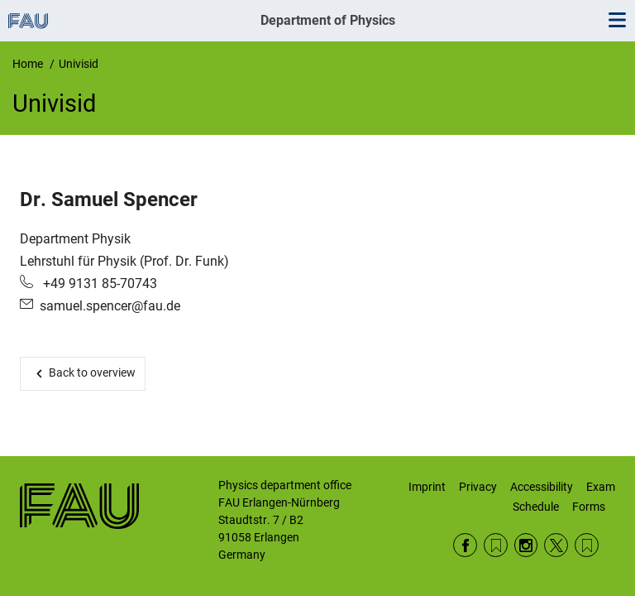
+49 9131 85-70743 (98, 283)
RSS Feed (496, 545)
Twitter (556, 545)
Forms (588, 506)
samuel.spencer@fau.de (110, 306)
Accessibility (541, 486)
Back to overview (92, 372)
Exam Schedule (564, 496)
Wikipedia (587, 545)
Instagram (526, 545)
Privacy (478, 486)
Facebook (465, 545)
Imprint (427, 486)
